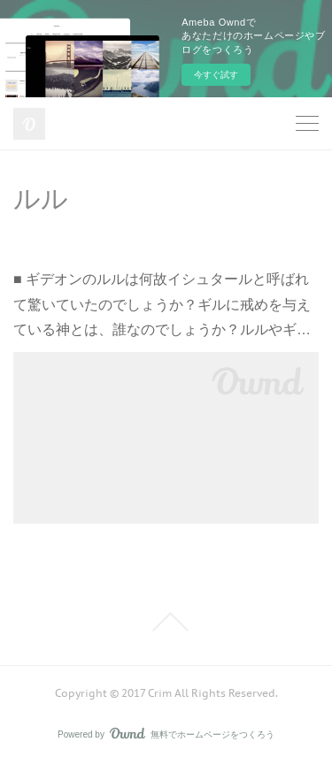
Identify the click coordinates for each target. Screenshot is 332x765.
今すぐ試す (216, 75)
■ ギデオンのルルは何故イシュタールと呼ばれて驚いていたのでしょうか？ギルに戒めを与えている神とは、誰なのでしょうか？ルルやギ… (162, 305)
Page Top (166, 621)
